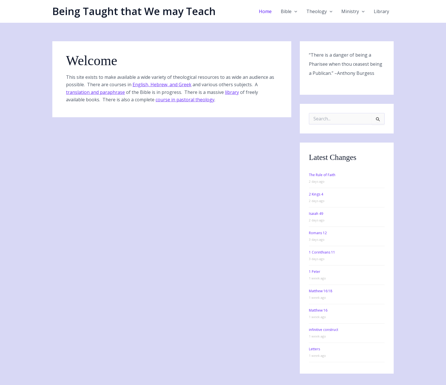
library (232, 92)
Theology (319, 11)
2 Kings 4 (316, 194)
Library (381, 11)
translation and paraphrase (95, 92)
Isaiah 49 (316, 213)
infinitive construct (323, 329)
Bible (289, 11)
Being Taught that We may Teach (134, 11)
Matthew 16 (318, 310)
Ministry (353, 11)
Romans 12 (318, 232)
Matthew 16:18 (320, 291)
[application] (294, 11)
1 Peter (314, 271)
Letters (314, 349)
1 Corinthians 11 (322, 252)
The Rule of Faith (322, 174)
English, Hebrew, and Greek (162, 84)
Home (265, 11)
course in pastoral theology (185, 99)
